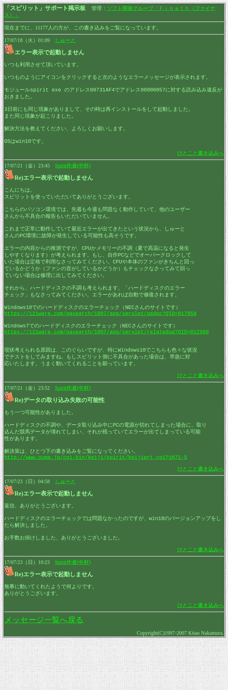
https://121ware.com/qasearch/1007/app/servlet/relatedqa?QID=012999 (106, 363)
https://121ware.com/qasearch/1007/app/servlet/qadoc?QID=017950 (100, 341)
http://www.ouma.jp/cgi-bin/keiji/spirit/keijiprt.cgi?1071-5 (95, 500)
